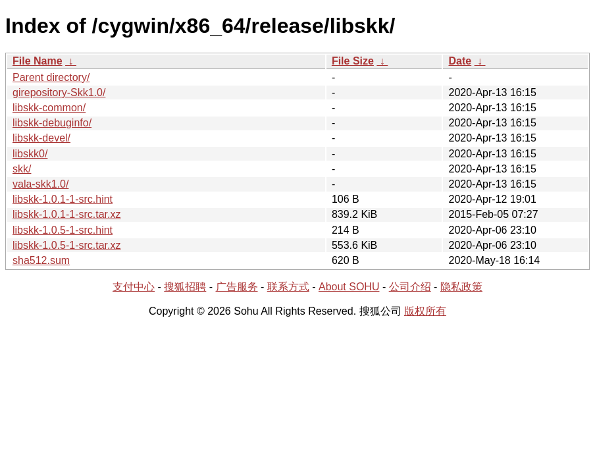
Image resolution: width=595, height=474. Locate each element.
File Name (38, 60)
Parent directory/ (51, 77)
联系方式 (288, 286)
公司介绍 (410, 286)
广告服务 (237, 286)
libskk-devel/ (41, 138)
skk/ (22, 168)
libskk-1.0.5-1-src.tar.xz (66, 245)
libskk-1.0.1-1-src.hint (63, 199)
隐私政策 (461, 286)
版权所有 (425, 311)
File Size (353, 60)
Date (459, 60)
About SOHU (349, 286)
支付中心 (134, 286)
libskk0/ (30, 153)
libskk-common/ (49, 107)
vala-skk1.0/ (40, 184)
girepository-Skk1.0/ (59, 92)
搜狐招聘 (185, 286)
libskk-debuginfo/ (52, 122)
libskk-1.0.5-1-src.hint (63, 230)
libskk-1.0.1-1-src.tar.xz (66, 214)
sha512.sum (41, 260)
